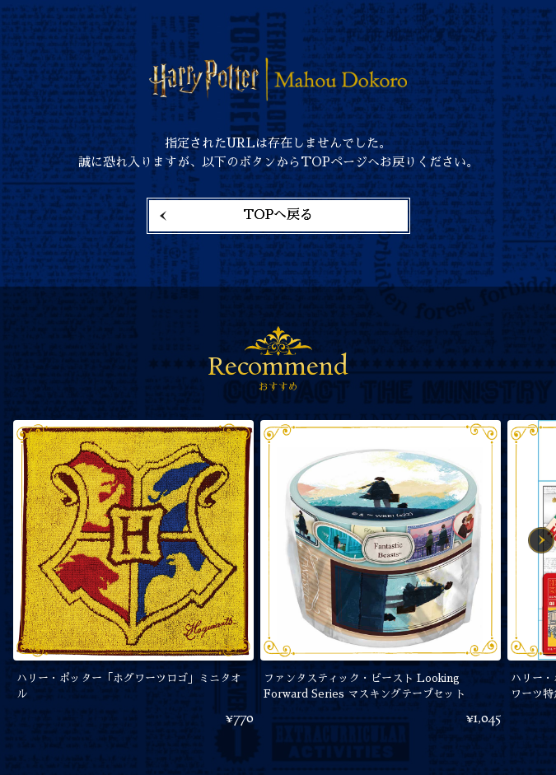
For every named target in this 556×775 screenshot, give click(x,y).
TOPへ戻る (278, 215)
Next (541, 540)
